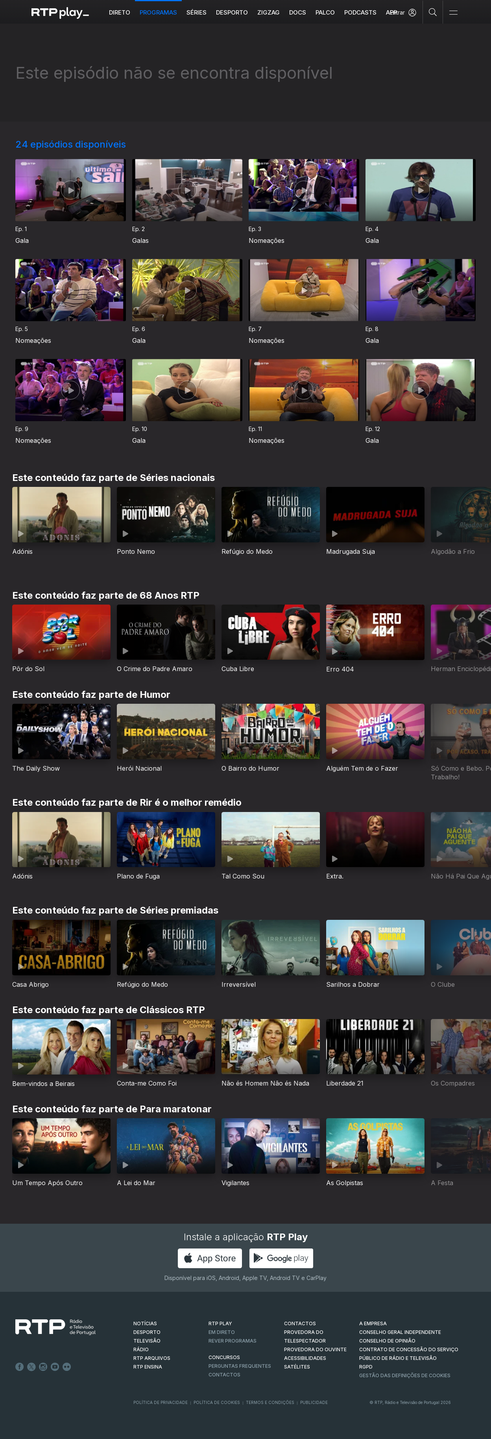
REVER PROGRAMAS (233, 1341)
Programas (158, 12)
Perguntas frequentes (240, 1366)
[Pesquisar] (433, 12)
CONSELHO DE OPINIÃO (387, 1341)
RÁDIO (141, 1349)
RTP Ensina (147, 1367)
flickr (67, 1367)
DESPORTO (147, 1332)
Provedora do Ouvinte (315, 1349)
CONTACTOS (300, 1323)
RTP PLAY (220, 1323)
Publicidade (314, 1402)
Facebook (19, 1367)
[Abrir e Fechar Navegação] (453, 13)
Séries (196, 12)
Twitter (31, 1367)
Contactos (224, 1375)
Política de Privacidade (160, 1402)
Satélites (297, 1367)
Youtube (55, 1367)
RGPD (366, 1367)
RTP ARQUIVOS (151, 1358)
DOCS (297, 12)
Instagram (43, 1367)
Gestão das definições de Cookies (404, 1375)
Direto (119, 12)
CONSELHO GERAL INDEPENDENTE (400, 1332)
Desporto (232, 12)
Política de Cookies (217, 1402)
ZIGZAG (268, 12)
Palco (325, 12)
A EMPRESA (373, 1323)
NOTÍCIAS (145, 1323)
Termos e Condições (270, 1402)
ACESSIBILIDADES (305, 1358)
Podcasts (360, 12)
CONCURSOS (224, 1357)
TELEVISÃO (147, 1341)
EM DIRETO (222, 1332)
